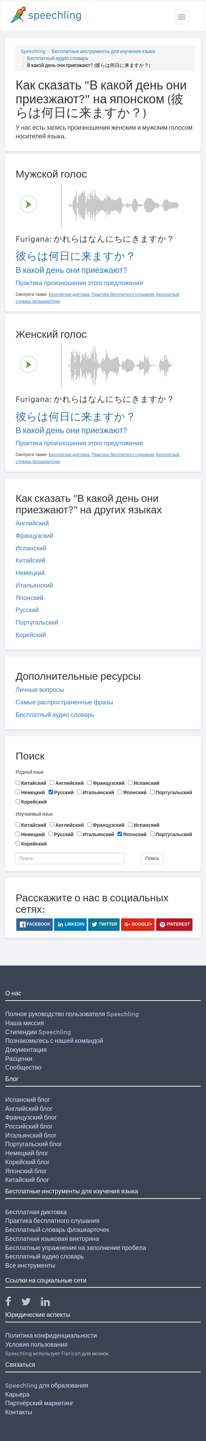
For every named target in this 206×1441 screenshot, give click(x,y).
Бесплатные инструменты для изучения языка (103, 51)
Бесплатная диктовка (36, 1212)
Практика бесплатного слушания (52, 1220)
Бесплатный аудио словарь (57, 58)
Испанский (31, 548)
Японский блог (26, 1171)
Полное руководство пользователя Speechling (72, 1014)
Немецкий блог (26, 1153)
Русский (27, 610)
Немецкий (30, 572)
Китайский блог (27, 1179)
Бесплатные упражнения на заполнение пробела (75, 1247)
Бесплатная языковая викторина (52, 1238)
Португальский (37, 622)
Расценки (18, 1058)
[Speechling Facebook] (12, 1303)
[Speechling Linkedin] (50, 1303)
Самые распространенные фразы (64, 702)
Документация (26, 1049)
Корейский (31, 634)
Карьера (17, 1394)
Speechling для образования (46, 1385)
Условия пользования (36, 1344)
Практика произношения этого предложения (79, 282)
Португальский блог (33, 1144)
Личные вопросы (40, 689)
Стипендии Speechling (38, 1032)
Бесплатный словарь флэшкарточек (57, 1229)
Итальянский (34, 585)
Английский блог (29, 1108)
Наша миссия (24, 1023)
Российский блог (29, 1126)
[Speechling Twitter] (30, 1303)
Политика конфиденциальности (51, 1335)
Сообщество (23, 1067)
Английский (32, 523)
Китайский (30, 560)
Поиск (152, 858)
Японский (29, 597)
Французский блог (31, 1117)
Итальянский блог (31, 1135)
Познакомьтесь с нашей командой (54, 1040)
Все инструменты (30, 1265)
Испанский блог (27, 1099)
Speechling (33, 51)
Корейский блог (27, 1162)
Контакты (18, 1412)
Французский (34, 535)
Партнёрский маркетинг (39, 1403)
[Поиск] (70, 858)
